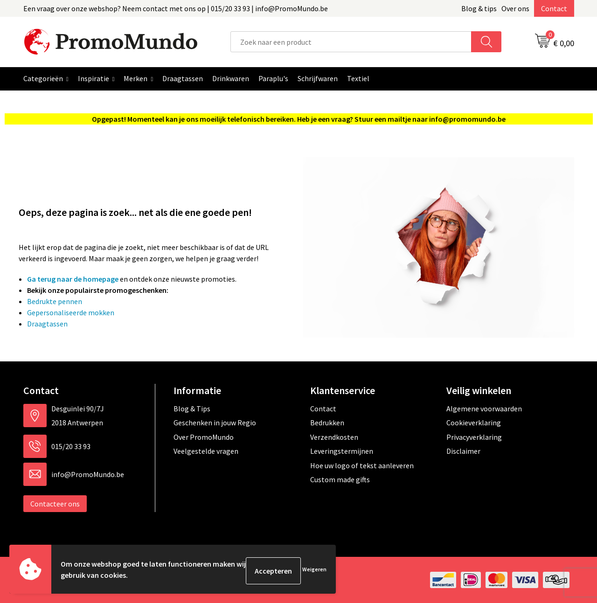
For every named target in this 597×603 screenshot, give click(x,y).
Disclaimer (463, 451)
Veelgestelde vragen (206, 451)
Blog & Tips (192, 408)
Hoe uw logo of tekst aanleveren (362, 465)
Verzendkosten (334, 437)
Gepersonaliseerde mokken (70, 312)
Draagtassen (47, 323)
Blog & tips (479, 8)
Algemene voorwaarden (484, 408)
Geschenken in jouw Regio (215, 422)
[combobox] (351, 41)
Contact (554, 8)
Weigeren (314, 570)
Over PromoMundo (204, 437)
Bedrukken (327, 422)
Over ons (515, 8)
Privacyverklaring (474, 437)
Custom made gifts (340, 479)
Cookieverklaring (473, 422)
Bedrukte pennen (54, 301)
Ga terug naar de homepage (72, 279)
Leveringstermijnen (341, 451)
